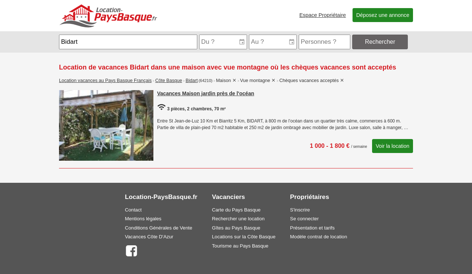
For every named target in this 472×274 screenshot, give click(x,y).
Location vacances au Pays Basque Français (105, 80)
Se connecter (304, 218)
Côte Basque (168, 80)
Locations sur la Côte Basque (243, 236)
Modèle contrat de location (318, 236)
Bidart (191, 80)
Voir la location (392, 146)
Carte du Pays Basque (236, 210)
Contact (133, 210)
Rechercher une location (238, 218)
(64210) (205, 80)
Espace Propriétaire (322, 15)
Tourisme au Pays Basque (240, 246)
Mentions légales (143, 218)
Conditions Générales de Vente (158, 228)
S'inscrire (300, 210)
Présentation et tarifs (312, 228)
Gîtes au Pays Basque (236, 228)
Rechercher (380, 42)
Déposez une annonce (382, 15)
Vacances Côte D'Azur (149, 236)
